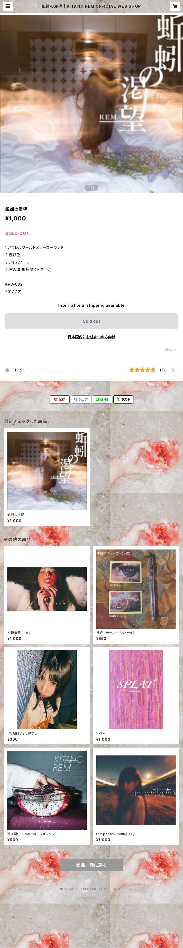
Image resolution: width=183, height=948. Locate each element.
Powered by (91, 897)
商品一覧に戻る (91, 865)
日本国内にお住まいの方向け (91, 337)
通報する (171, 350)
